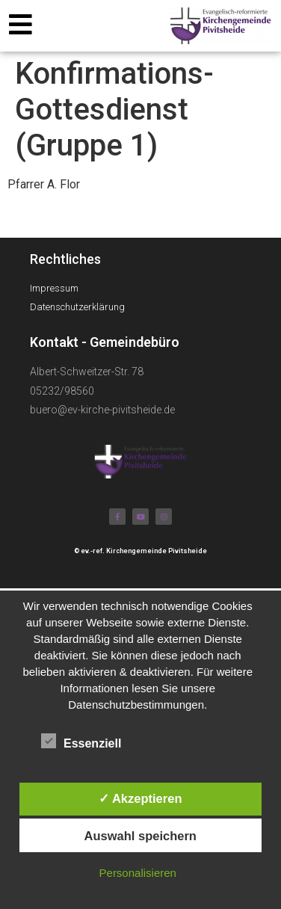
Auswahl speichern (140, 835)
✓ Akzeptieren (140, 798)
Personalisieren (137, 872)
